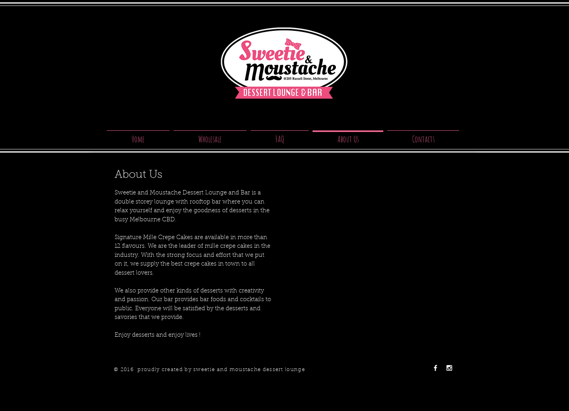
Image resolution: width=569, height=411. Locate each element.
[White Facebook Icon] (435, 368)
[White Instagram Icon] (449, 368)
